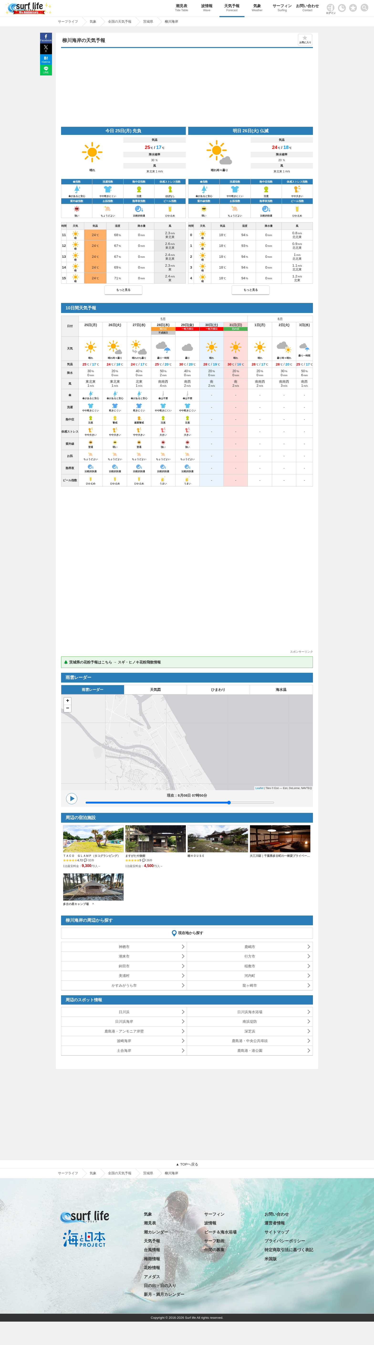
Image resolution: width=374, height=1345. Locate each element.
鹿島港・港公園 (249, 1050)
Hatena (46, 61)
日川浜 (124, 1012)
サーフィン (282, 8)
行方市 (249, 956)
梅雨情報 (152, 1259)
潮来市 (124, 956)
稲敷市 (249, 966)
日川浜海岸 (124, 1021)
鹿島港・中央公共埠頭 (250, 1041)
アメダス (152, 1277)
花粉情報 (152, 1268)
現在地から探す (190, 933)
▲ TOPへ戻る (187, 1164)
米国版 (271, 1259)
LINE (46, 72)
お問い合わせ (307, 8)
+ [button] (67, 701)
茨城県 (148, 1173)
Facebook (46, 40)
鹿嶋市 (249, 947)
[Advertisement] (187, 88)
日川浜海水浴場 (249, 1012)
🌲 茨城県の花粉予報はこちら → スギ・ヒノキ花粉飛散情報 (112, 662)
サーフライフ (68, 1173)
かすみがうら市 (124, 985)
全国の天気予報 (119, 1173)
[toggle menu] (365, 6)
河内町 (249, 976)
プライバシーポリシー (285, 1241)
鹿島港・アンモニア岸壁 (124, 1031)
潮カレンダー (156, 1232)
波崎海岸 (124, 1041)
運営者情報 (275, 1223)
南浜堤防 (250, 1021)
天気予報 (232, 8)
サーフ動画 (214, 1241)
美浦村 (124, 976)
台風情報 (152, 1250)
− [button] (67, 708)
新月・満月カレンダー (164, 1294)
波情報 (206, 8)
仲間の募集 (214, 1250)
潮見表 (181, 8)
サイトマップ (277, 1232)
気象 (257, 8)
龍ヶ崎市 (250, 985)
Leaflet (259, 788)
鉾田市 (124, 966)
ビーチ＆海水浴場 (220, 1232)
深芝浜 (249, 1031)
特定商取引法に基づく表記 (289, 1250)
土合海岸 (124, 1050)
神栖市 (124, 947)
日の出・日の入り (160, 1285)
